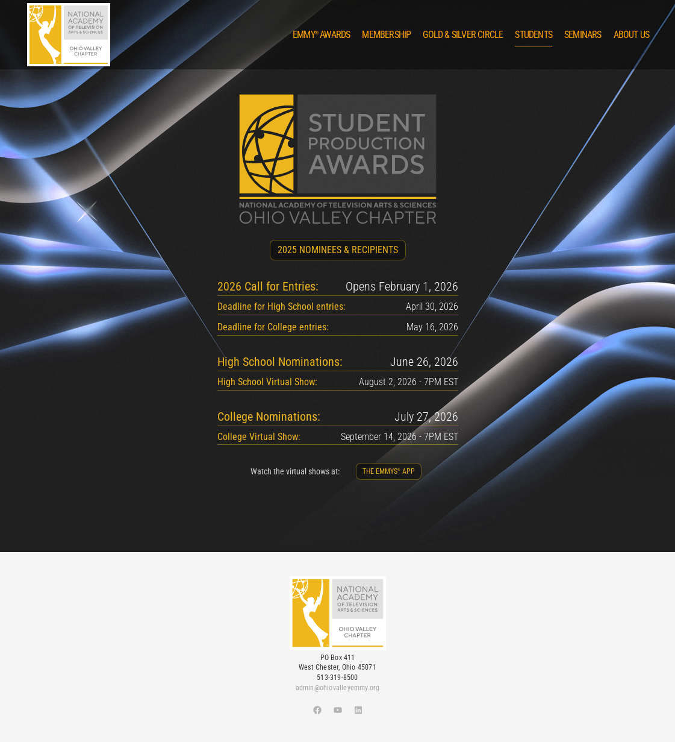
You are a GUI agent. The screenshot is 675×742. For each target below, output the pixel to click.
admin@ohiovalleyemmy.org (338, 688)
